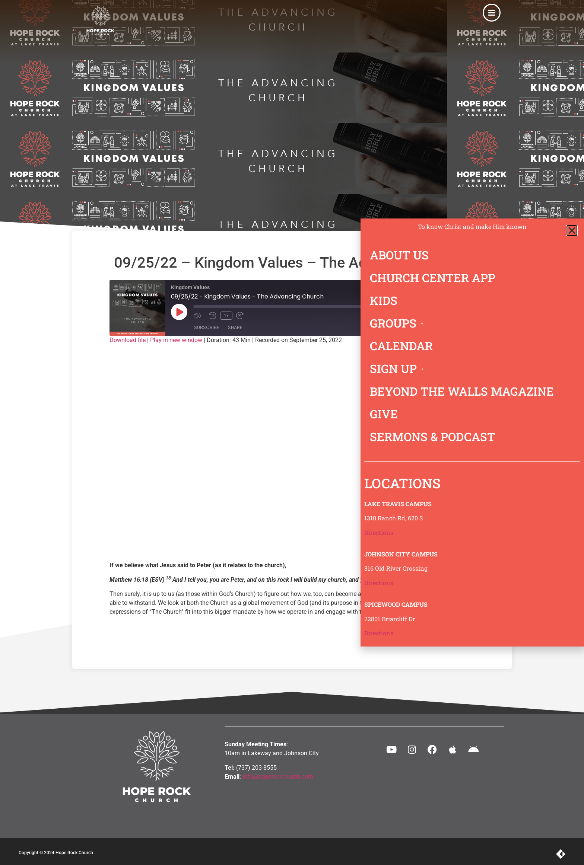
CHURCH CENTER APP (432, 277)
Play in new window (176, 340)
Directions (378, 532)
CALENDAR (401, 345)
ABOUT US (399, 255)
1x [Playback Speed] (226, 315)
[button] (572, 230)
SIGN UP (399, 368)
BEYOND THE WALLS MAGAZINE (462, 391)
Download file (128, 340)
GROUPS (399, 323)
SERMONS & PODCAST (432, 436)
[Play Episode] (179, 312)
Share (235, 327)
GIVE (384, 413)
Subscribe (206, 327)
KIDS (383, 300)
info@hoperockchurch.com (277, 776)
